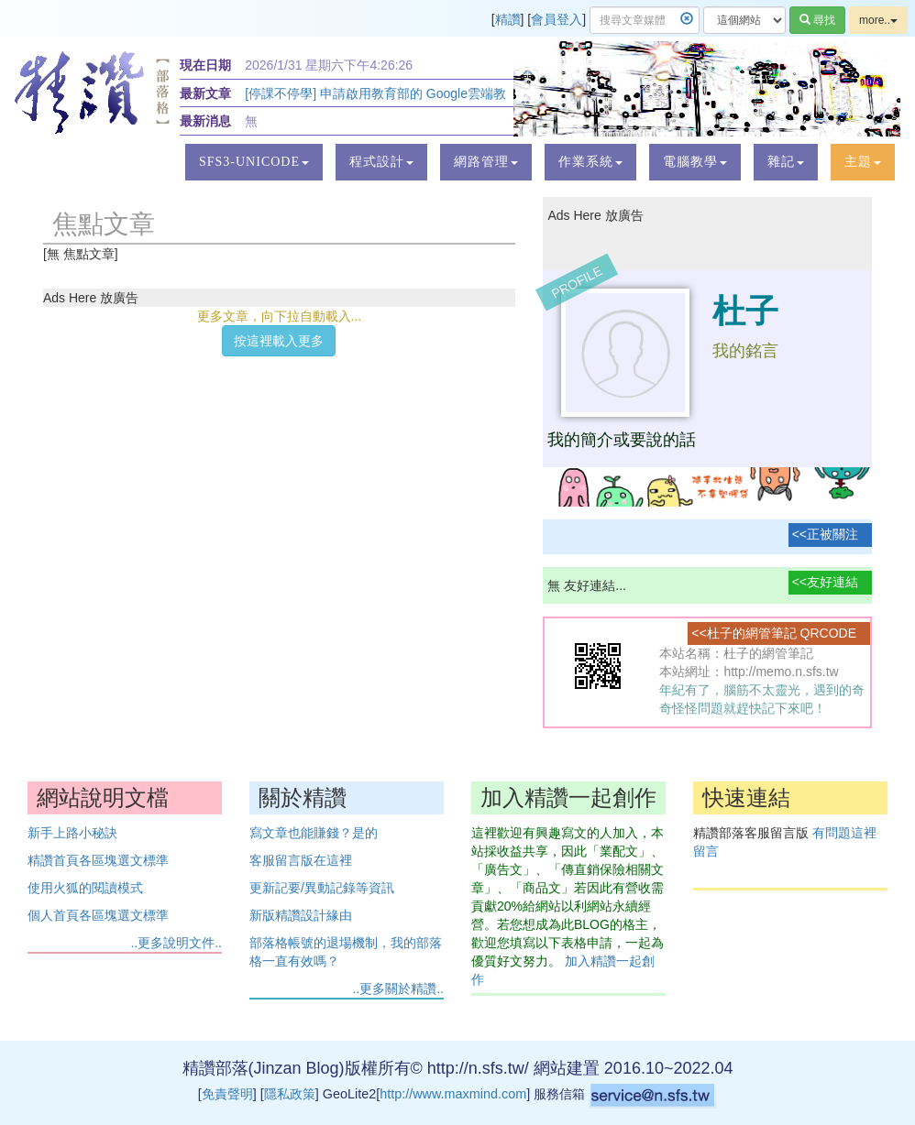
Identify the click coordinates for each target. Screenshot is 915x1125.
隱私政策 (289, 1094)
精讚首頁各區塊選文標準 (98, 860)
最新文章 (205, 93)
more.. (878, 20)
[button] (254, 162)
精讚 (508, 19)
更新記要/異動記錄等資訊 (321, 887)
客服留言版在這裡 (300, 860)
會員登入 (556, 19)
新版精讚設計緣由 (300, 915)
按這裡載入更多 (279, 340)
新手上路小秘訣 (72, 832)
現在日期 (205, 65)
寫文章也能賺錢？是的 (313, 832)
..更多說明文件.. (176, 942)
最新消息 (205, 121)
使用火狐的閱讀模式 (85, 887)
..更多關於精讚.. (398, 988)
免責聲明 (227, 1094)
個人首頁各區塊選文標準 (98, 915)
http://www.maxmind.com (453, 1094)
